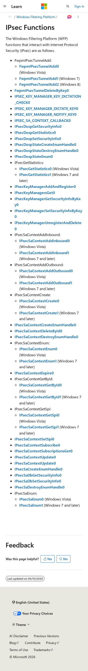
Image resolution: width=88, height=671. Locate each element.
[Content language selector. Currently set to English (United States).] (30, 602)
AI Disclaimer (18, 636)
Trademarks (42, 650)
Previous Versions (46, 636)
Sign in (79, 6)
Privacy (51, 642)
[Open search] (68, 6)
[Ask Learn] (69, 17)
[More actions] (78, 17)
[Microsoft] (44, 6)
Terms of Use (18, 650)
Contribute (32, 642)
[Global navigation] (4, 6)
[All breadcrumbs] (10, 17)
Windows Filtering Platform (35, 17)
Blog (12, 642)
